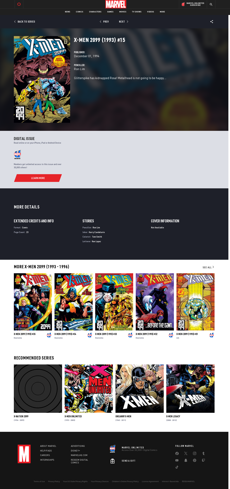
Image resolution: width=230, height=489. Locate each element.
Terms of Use (39, 481)
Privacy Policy (54, 481)
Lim (177, 338)
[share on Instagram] (194, 454)
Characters (95, 11)
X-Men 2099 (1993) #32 (146, 334)
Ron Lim (79, 69)
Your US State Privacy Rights (75, 481)
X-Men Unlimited (73, 416)
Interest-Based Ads (170, 481)
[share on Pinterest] (194, 461)
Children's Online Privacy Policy (125, 481)
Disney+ (75, 450)
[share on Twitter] (185, 454)
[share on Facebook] (177, 454)
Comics (79, 11)
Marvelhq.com (79, 455)
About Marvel (48, 446)
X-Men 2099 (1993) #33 (106, 334)
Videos (150, 11)
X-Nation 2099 (21, 416)
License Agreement (150, 481)
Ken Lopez (96, 241)
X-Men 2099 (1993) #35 (24, 334)
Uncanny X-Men (123, 416)
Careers (45, 455)
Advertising (78, 446)
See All (209, 267)
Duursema (18, 338)
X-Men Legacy (173, 416)
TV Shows (137, 11)
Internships (47, 460)
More (162, 11)
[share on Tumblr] (203, 454)
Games (110, 11)
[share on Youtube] (177, 461)
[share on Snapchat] (185, 461)
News (67, 11)
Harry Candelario (97, 232)
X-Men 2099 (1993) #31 (187, 334)
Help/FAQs (46, 450)
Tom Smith (97, 236)
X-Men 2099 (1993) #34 (65, 334)
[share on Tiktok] (177, 467)
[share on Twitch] (203, 461)
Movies (122, 11)
